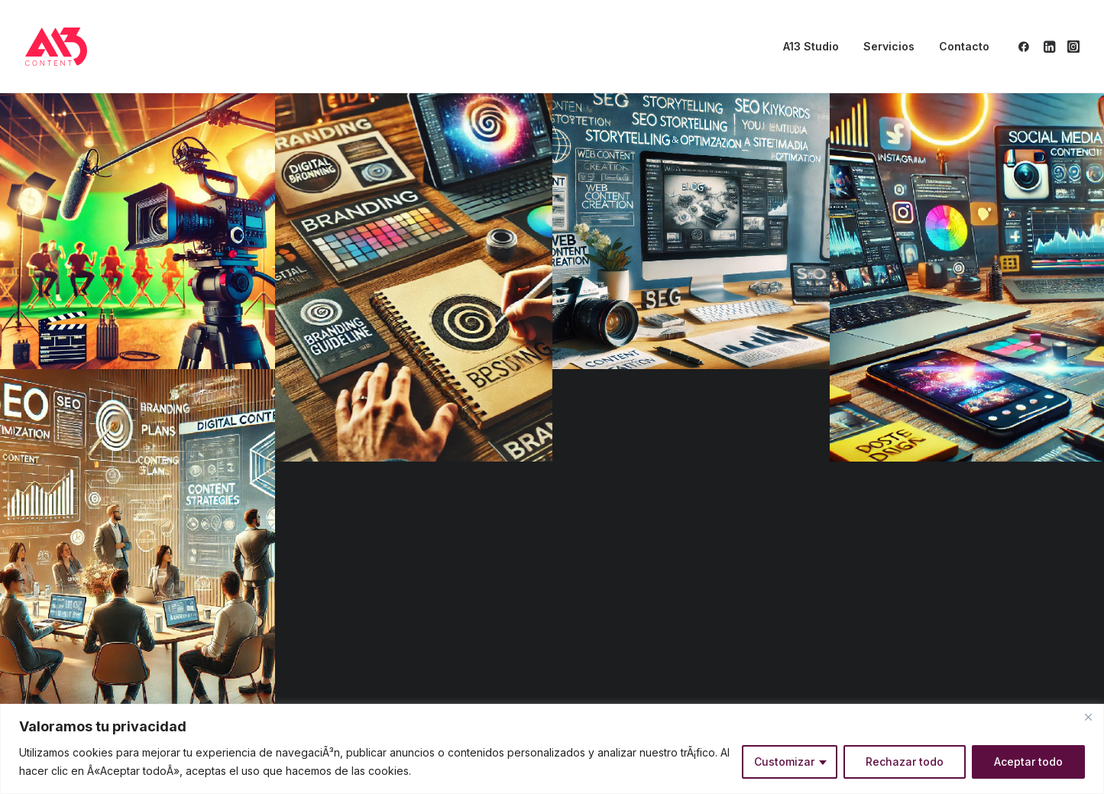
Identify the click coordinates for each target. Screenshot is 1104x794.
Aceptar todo (1028, 761)
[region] (552, 749)
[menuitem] (811, 46)
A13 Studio (811, 46)
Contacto (964, 46)
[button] (1026, 46)
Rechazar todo (905, 761)
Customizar (784, 761)
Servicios (889, 46)
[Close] (1088, 717)
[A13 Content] (56, 47)
